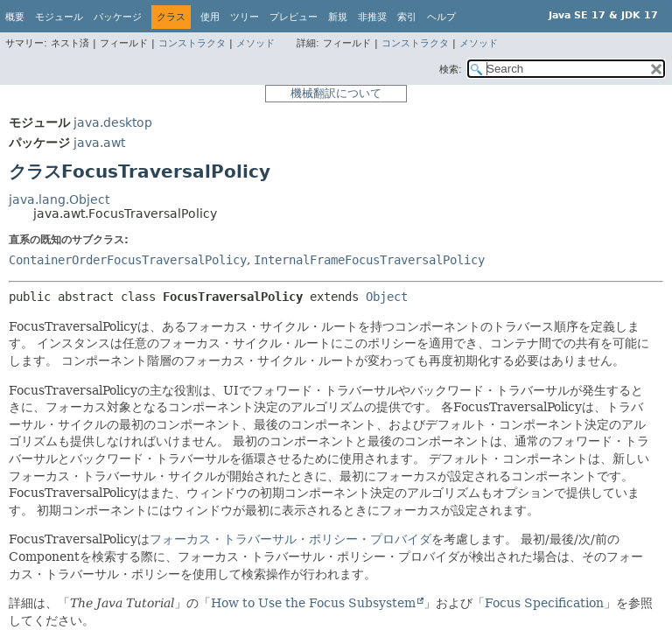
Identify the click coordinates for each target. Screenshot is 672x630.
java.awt (99, 143)
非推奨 (372, 17)
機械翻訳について (336, 93)
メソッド (255, 43)
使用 (210, 17)
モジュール (59, 17)
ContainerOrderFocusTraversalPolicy (128, 260)
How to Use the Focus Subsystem (313, 603)
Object (387, 297)
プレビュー (294, 17)
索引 (406, 17)
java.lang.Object (59, 199)
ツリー (244, 17)
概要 (14, 17)
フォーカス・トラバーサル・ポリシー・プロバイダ (290, 539)
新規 (337, 17)
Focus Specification (544, 603)
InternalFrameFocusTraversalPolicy (369, 260)
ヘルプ (441, 17)
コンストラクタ (192, 43)
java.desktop (113, 123)
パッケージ (118, 17)
